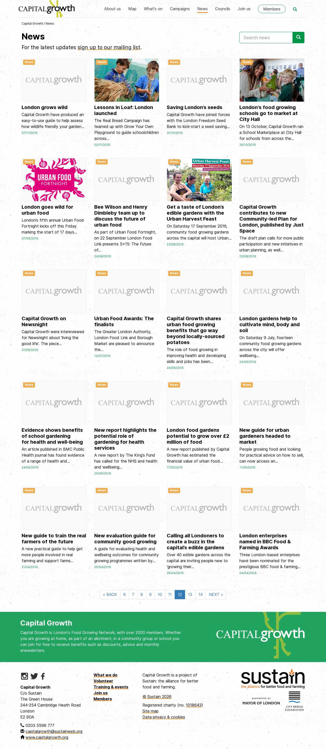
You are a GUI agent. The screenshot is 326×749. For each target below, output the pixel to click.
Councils (222, 8)
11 (170, 594)
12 (180, 594)
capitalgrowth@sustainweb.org (54, 731)
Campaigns (180, 8)
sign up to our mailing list (109, 47)
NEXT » (216, 594)
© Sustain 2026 (156, 696)
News (202, 8)
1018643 (194, 705)
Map (132, 8)
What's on (153, 8)
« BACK (110, 594)
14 (200, 594)
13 (190, 594)
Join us (244, 8)
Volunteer (103, 680)
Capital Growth (32, 23)
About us (112, 8)
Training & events (111, 686)
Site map (150, 711)
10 (160, 594)
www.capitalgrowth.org (47, 737)
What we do (105, 674)
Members (271, 8)
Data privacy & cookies (163, 716)
